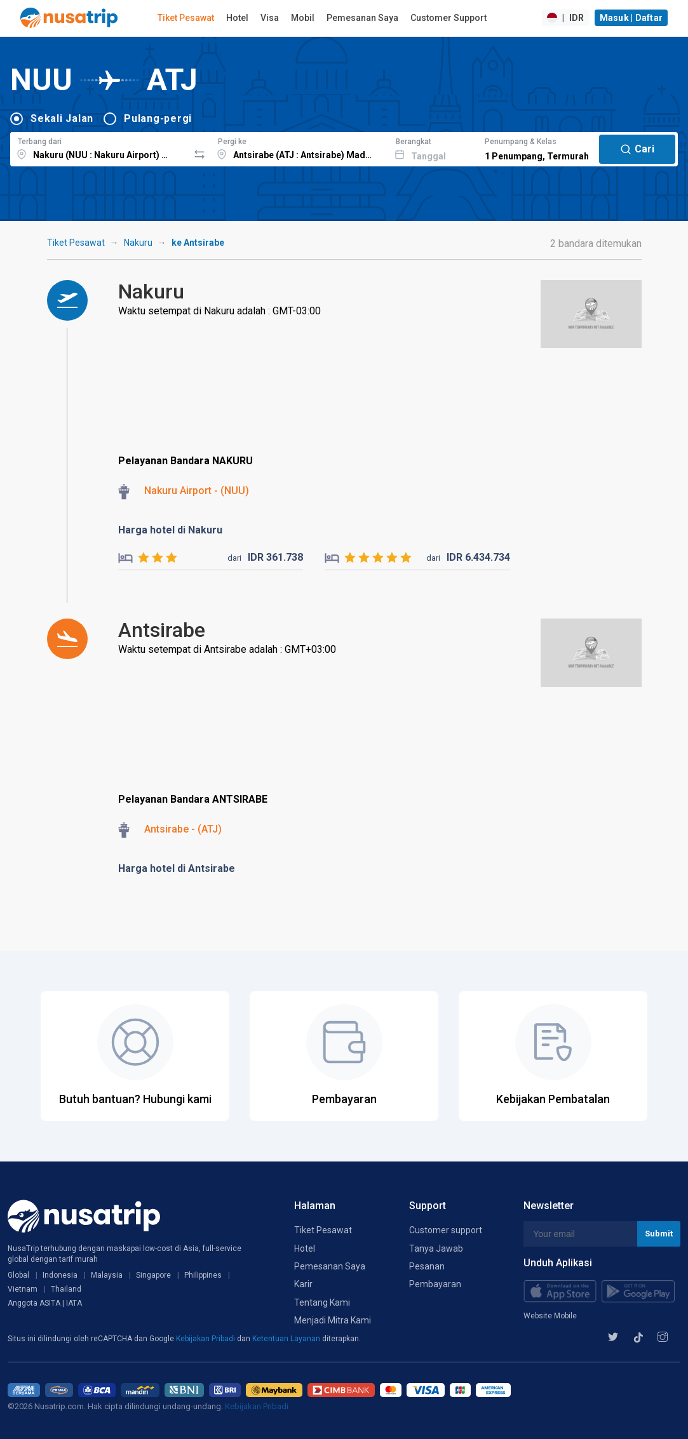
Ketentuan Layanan (287, 1338)
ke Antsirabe (198, 243)
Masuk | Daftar (631, 18)
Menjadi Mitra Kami (332, 1320)
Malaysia (107, 1275)
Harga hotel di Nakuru (170, 530)
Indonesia (60, 1275)
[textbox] (99, 147)
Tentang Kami (322, 1302)
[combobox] (99, 147)
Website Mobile (550, 1315)
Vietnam (22, 1289)
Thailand (66, 1289)
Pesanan (427, 1266)
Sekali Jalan (61, 118)
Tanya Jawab (436, 1248)
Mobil (302, 18)
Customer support (445, 1230)
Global (18, 1275)
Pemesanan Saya (362, 18)
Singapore (153, 1275)
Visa (269, 18)
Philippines (203, 1275)
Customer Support (448, 18)
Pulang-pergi (158, 118)
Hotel (237, 18)
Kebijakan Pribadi (206, 1338)
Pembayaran (435, 1284)
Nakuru (138, 243)
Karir (303, 1284)
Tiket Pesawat (186, 18)
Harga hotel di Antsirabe (176, 868)
